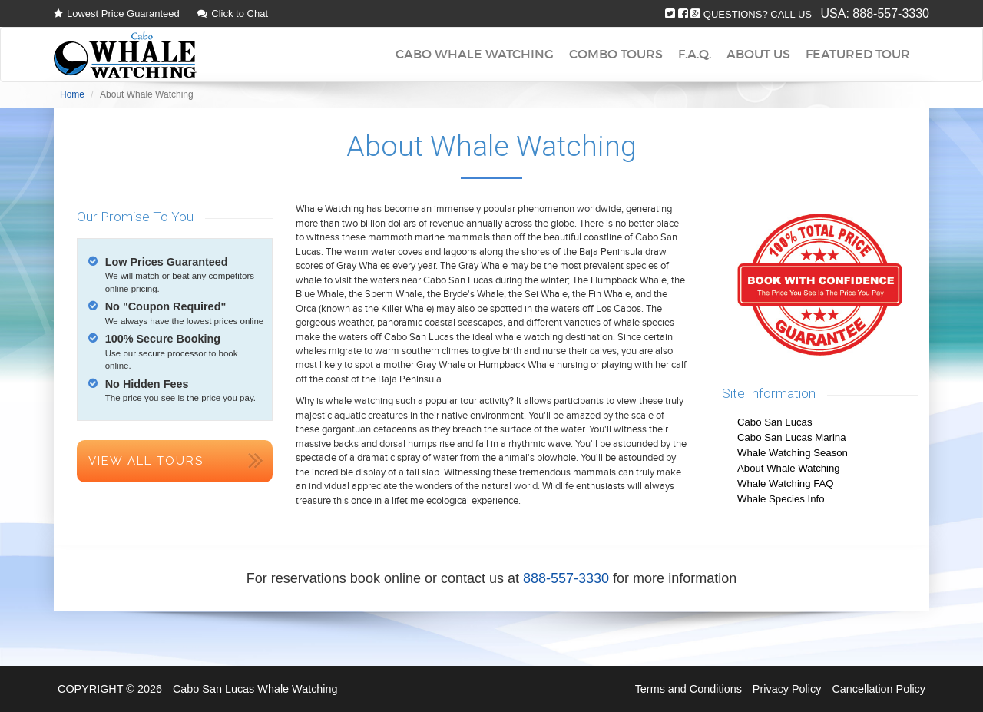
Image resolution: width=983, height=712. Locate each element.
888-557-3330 (890, 13)
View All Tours (146, 461)
